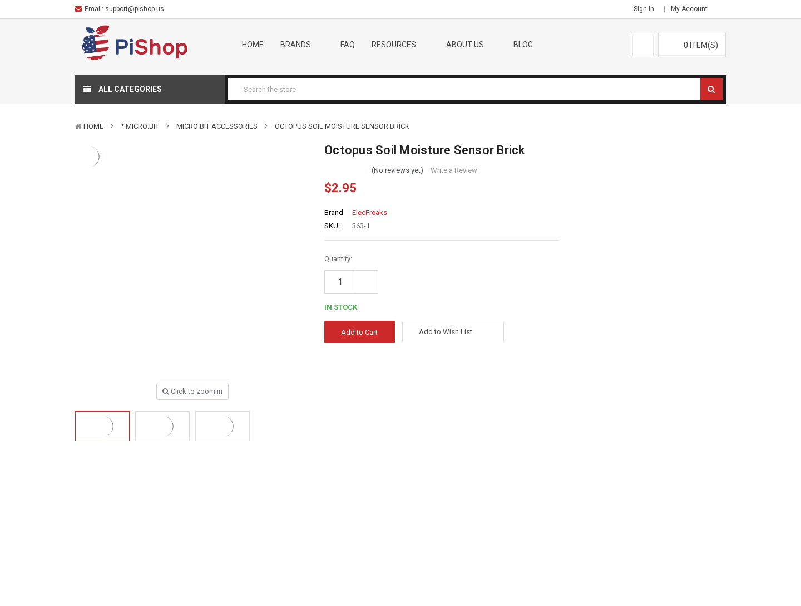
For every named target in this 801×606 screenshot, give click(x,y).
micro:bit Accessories (217, 126)
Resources (400, 44)
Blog (523, 44)
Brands (302, 44)
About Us (471, 44)
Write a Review (454, 170)
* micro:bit (140, 126)
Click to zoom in (192, 391)
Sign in (644, 9)
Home (253, 44)
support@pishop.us (134, 9)
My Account (693, 9)
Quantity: (338, 259)
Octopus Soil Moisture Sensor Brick (342, 126)
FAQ (347, 44)
